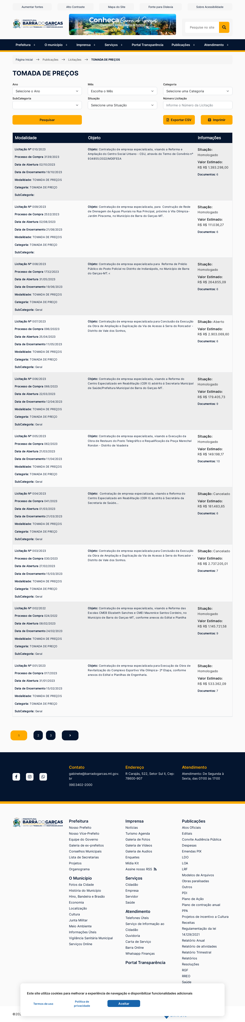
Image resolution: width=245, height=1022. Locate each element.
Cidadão (131, 885)
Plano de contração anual (201, 905)
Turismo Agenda (137, 833)
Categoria (169, 84)
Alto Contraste (75, 7)
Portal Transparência (147, 45)
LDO (185, 857)
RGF (185, 970)
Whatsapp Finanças (140, 953)
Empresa (132, 890)
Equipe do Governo (83, 839)
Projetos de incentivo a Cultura (205, 917)
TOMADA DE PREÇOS (105, 59)
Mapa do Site (116, 7)
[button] (179, 119)
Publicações (50, 59)
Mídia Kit (132, 863)
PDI (184, 893)
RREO (186, 976)
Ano (15, 84)
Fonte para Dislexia (161, 7)
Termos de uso (43, 1003)
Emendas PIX (191, 851)
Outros (187, 887)
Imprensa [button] (86, 44)
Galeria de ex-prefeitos (86, 845)
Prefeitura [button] (26, 44)
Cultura (74, 914)
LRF (185, 869)
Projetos (75, 863)
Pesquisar (47, 120)
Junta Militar (78, 920)
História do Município (85, 890)
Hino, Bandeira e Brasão (87, 896)
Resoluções (190, 964)
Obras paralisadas (195, 881)
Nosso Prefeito (80, 827)
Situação (94, 98)
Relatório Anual (193, 940)
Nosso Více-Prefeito (84, 833)
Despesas (189, 845)
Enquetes (132, 857)
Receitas (188, 923)
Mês (91, 84)
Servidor (131, 896)
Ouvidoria (132, 936)
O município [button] (56, 44)
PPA (185, 911)
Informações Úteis (82, 932)
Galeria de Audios (138, 851)
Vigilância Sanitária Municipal (91, 938)
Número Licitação (175, 98)
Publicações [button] (184, 44)
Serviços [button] (114, 44)
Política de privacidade (82, 1003)
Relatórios (189, 958)
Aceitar (123, 1004)
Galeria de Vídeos (138, 845)
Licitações (74, 59)
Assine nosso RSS (141, 869)
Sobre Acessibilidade (210, 7)
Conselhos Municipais (85, 851)
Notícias (131, 827)
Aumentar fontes (32, 7)
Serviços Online (80, 944)
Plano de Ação (193, 899)
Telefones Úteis (137, 918)
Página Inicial (24, 59)
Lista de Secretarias (84, 857)
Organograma (79, 869)
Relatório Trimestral (196, 952)
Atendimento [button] (216, 44)
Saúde (130, 902)
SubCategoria (21, 98)
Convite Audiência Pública (201, 839)
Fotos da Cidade (81, 885)
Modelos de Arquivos (198, 875)
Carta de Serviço (138, 942)
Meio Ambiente (80, 926)
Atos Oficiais (191, 827)
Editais (187, 833)
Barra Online (134, 948)
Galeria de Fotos (137, 839)
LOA (185, 863)
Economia (76, 902)
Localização (78, 908)
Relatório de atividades (199, 946)
